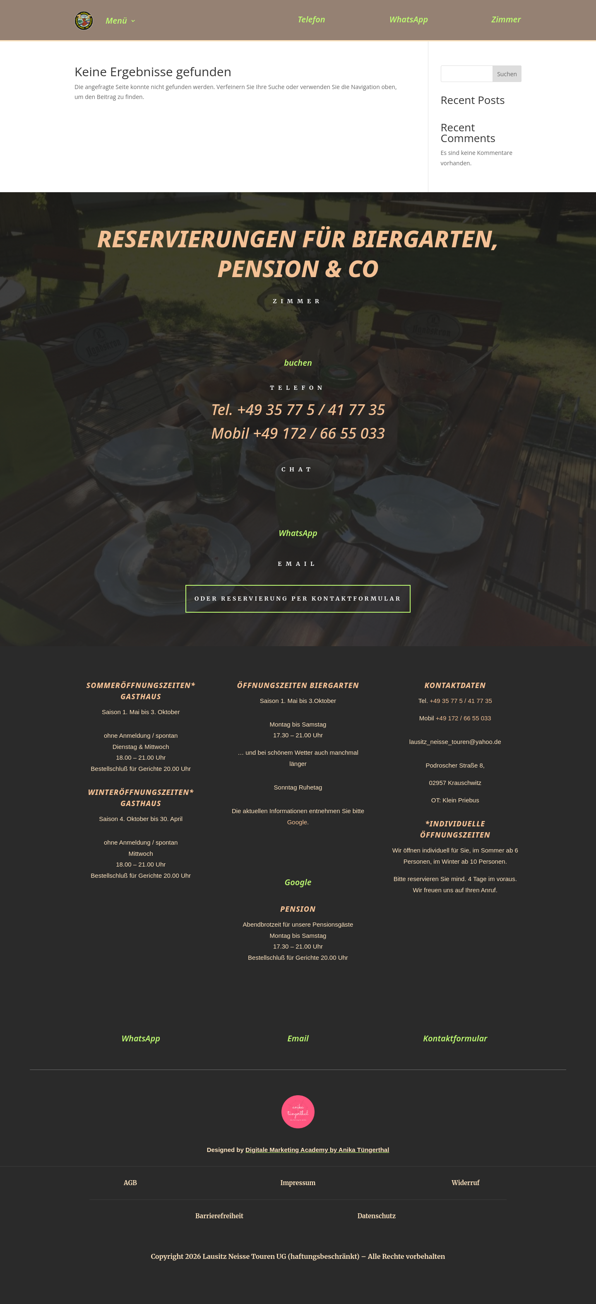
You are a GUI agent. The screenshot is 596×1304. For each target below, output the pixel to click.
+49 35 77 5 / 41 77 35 (311, 409)
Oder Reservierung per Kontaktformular (298, 598)
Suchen (507, 74)
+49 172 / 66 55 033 (319, 433)
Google (297, 822)
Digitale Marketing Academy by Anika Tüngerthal (317, 1149)
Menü (116, 20)
